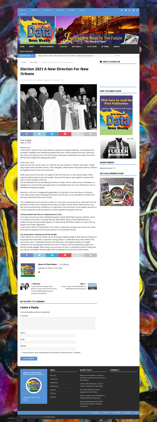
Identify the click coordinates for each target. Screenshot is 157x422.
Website (23, 346)
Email (22, 339)
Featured (56, 80)
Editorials (76, 46)
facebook (95, 413)
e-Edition (23, 14)
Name (22, 333)
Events (117, 46)
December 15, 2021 (29, 80)
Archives (82, 10)
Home (22, 46)
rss (136, 413)
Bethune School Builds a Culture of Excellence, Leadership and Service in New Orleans (93, 377)
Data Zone (92, 46)
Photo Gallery (26, 51)
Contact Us (34, 10)
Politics (63, 46)
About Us (23, 10)
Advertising (60, 10)
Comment (24, 316)
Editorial (71, 10)
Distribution (47, 10)
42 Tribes (105, 46)
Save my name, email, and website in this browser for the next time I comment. (52, 352)
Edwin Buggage (44, 80)
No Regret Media (49, 417)
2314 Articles (64, 264)
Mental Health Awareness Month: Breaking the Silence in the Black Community (91, 404)
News (31, 46)
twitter (105, 413)
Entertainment (47, 46)
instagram (116, 413)
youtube (128, 413)
